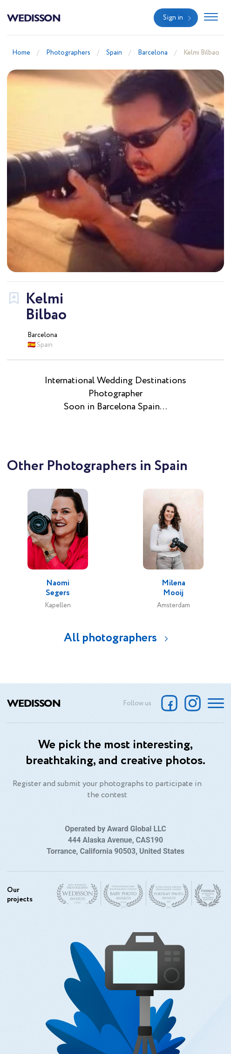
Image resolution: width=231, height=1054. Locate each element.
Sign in (173, 18)
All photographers (110, 637)
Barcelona (153, 52)
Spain (114, 52)
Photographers (68, 52)
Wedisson (34, 17)
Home (21, 52)
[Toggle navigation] (211, 17)
